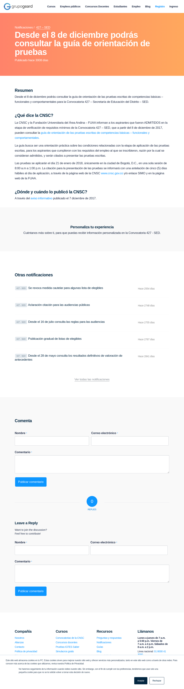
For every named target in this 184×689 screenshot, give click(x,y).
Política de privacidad (26, 651)
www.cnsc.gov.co (112, 173)
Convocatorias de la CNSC (70, 637)
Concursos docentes (66, 642)
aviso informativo (41, 198)
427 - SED (21, 288)
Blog (99, 651)
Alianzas (19, 642)
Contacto (19, 646)
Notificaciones (24, 27)
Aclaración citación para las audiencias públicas (59, 305)
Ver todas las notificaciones (92, 379)
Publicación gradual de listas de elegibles (55, 338)
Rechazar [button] (157, 680)
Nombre (21, 433)
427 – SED (43, 27)
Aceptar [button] (140, 680)
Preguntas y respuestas (109, 637)
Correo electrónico (104, 433)
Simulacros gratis (65, 651)
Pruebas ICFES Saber (67, 646)
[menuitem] (51, 6)
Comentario (23, 452)
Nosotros (19, 637)
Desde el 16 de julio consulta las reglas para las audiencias (66, 322)
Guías (100, 646)
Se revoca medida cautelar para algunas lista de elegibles (65, 288)
